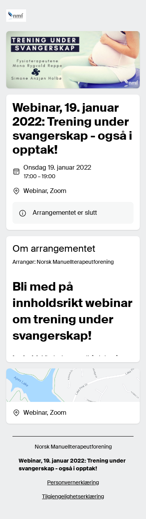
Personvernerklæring (73, 482)
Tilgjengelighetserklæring (73, 496)
